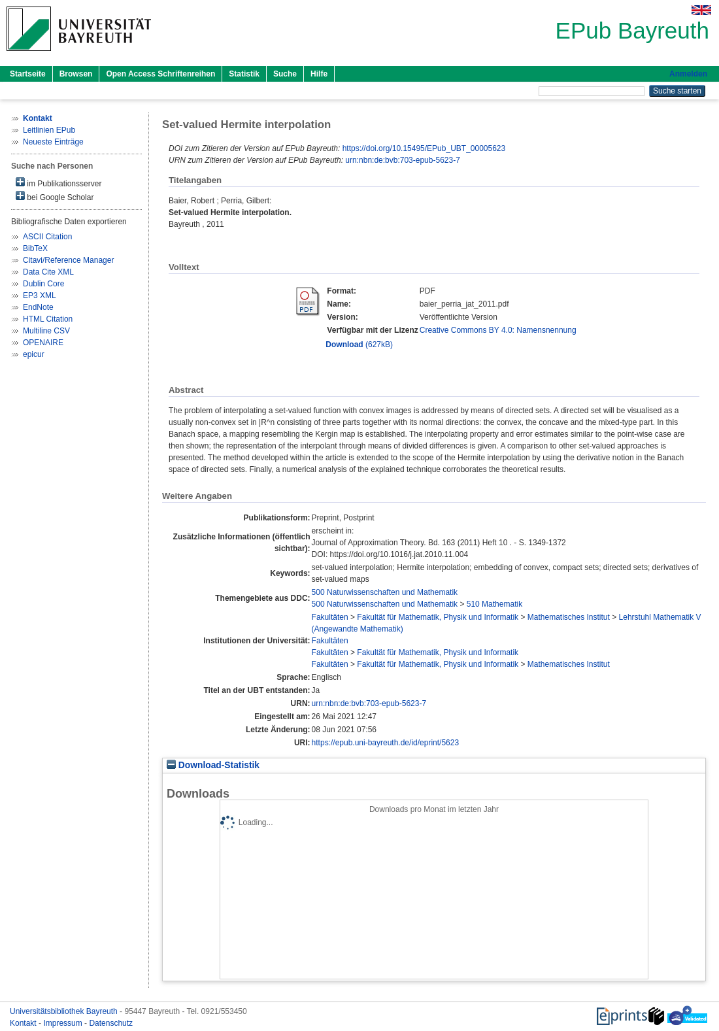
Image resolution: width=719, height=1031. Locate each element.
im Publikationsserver (58, 182)
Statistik (244, 73)
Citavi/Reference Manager (68, 260)
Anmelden (688, 73)
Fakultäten (330, 617)
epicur (33, 354)
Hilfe (318, 73)
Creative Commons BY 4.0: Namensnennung (498, 330)
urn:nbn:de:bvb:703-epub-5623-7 (402, 160)
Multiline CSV (46, 330)
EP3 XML (39, 295)
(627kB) (359, 344)
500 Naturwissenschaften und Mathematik (385, 592)
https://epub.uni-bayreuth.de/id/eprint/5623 (386, 742)
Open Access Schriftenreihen (160, 73)
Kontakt (24, 1023)
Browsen (76, 73)
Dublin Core (43, 283)
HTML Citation (48, 319)
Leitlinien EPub (49, 130)
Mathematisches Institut (568, 617)
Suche (285, 73)
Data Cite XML (48, 272)
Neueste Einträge (53, 141)
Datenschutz (111, 1023)
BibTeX (35, 248)
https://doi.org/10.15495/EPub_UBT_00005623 (424, 148)
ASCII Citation (47, 236)
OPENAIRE (43, 342)
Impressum (63, 1023)
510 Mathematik (494, 604)
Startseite (28, 73)
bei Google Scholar (54, 196)
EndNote (38, 307)
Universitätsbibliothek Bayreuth (65, 1011)
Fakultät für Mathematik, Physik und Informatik (437, 617)
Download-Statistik (213, 765)
